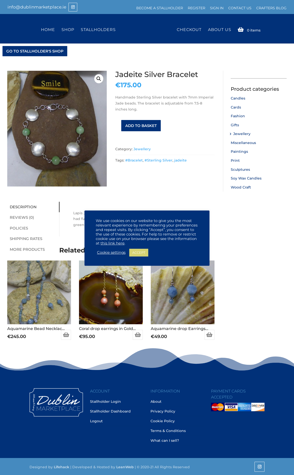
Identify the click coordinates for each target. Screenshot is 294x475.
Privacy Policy (162, 410)
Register (196, 8)
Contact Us (240, 8)
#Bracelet (134, 160)
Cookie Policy (162, 420)
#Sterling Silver (158, 160)
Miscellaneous (243, 142)
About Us (218, 29)
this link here (112, 243)
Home (49, 29)
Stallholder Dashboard (110, 410)
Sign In (217, 8)
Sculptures (240, 169)
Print (235, 160)
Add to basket (141, 125)
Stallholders (99, 29)
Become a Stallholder (159, 8)
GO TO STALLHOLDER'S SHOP (35, 50)
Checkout (188, 29)
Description (21, 206)
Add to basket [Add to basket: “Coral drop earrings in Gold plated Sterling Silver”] (138, 334)
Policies (17, 227)
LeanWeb (125, 466)
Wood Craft (241, 186)
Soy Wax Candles (246, 178)
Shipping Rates (24, 238)
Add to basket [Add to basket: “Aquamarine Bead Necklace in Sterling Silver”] (66, 334)
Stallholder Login (105, 401)
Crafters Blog (271, 8)
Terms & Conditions (168, 430)
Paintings (239, 151)
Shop (68, 29)
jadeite (180, 160)
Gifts (235, 124)
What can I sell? (164, 440)
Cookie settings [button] (111, 252)
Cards (236, 106)
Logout (96, 420)
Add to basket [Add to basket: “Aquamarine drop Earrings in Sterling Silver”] (209, 334)
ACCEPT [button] (138, 252)
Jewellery (142, 148)
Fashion (238, 115)
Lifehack (61, 466)
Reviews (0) (20, 216)
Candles (238, 98)
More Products (26, 248)
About (156, 401)
